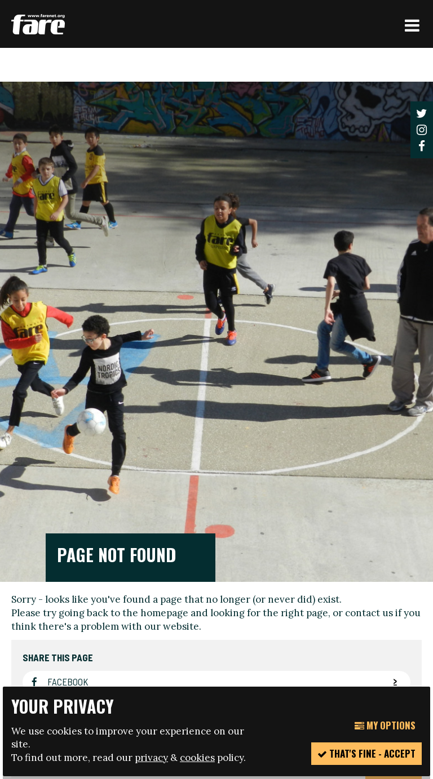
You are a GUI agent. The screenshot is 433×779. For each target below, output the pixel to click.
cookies (197, 757)
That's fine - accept (366, 753)
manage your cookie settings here (202, 661)
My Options (385, 725)
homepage (164, 351)
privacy (151, 757)
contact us (369, 351)
